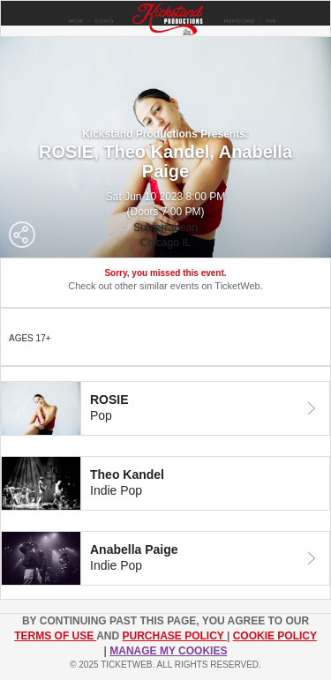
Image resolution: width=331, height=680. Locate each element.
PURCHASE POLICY (174, 636)
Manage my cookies (168, 651)
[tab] (165, 408)
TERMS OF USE (55, 636)
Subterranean (165, 227)
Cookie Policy (275, 636)
